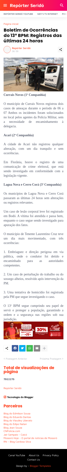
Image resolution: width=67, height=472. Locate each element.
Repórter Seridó (27, 5)
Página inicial (11, 24)
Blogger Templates (40, 465)
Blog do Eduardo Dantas (17, 416)
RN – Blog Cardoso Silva (17, 441)
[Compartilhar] (60, 49)
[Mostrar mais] (44, 348)
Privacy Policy (51, 455)
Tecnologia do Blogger (18, 397)
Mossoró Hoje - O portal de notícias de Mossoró (30, 438)
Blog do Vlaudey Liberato (18, 420)
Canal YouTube (16, 455)
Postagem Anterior (16, 358)
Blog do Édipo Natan (15, 424)
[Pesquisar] (62, 5)
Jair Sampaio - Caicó (15, 434)
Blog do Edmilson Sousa (17, 413)
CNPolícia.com (12, 431)
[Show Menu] (5, 5)
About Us (34, 455)
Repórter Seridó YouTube (18, 14)
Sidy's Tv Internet (47, 14)
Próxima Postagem (50, 358)
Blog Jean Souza (13, 427)
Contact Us (33, 459)
